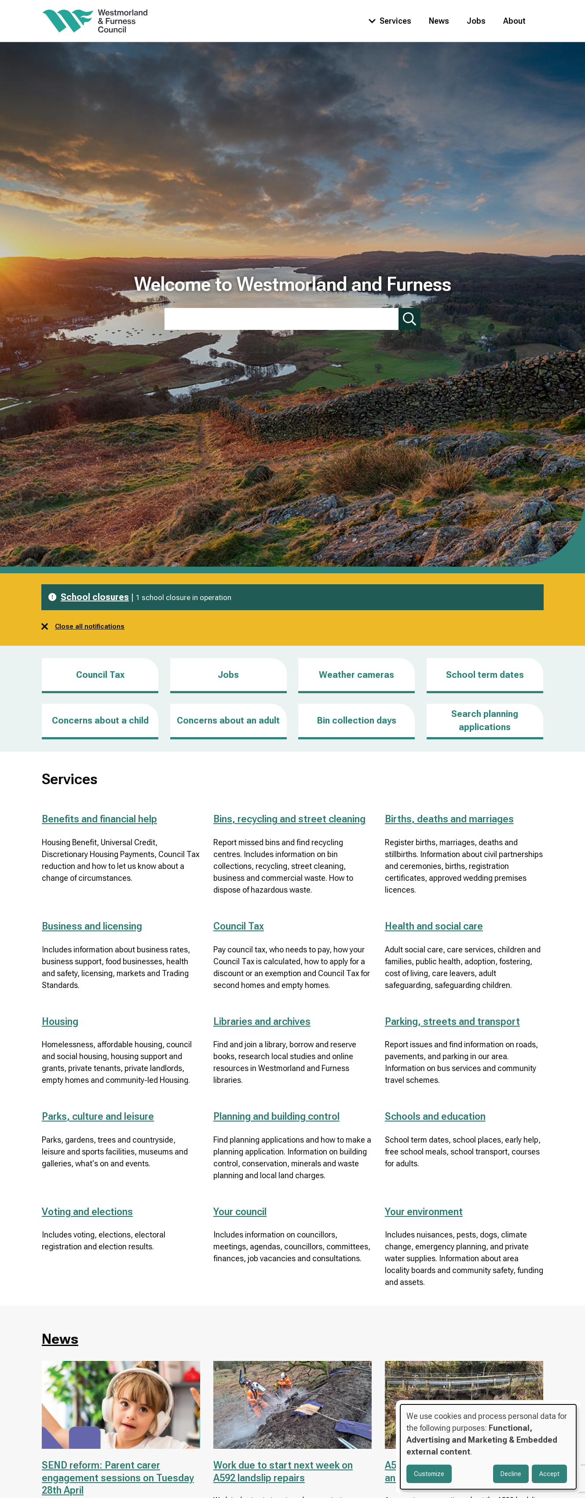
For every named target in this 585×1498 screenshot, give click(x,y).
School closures (95, 597)
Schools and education (435, 1116)
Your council (240, 1211)
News (439, 20)
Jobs (476, 20)
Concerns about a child (100, 720)
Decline (511, 1473)
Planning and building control (276, 1116)
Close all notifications (82, 626)
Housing (60, 1021)
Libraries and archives (262, 1021)
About (514, 20)
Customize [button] (429, 1473)
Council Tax (100, 674)
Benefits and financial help (99, 819)
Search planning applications (484, 720)
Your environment (424, 1211)
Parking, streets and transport (452, 1021)
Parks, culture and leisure (98, 1116)
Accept (549, 1473)
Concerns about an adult (228, 720)
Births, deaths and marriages (449, 819)
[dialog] (488, 1446)
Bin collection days (356, 720)
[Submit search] (409, 319)
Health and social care (434, 926)
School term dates (485, 674)
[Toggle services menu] (388, 20)
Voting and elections (87, 1211)
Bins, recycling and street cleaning (289, 819)
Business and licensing (92, 926)
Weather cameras (356, 674)
